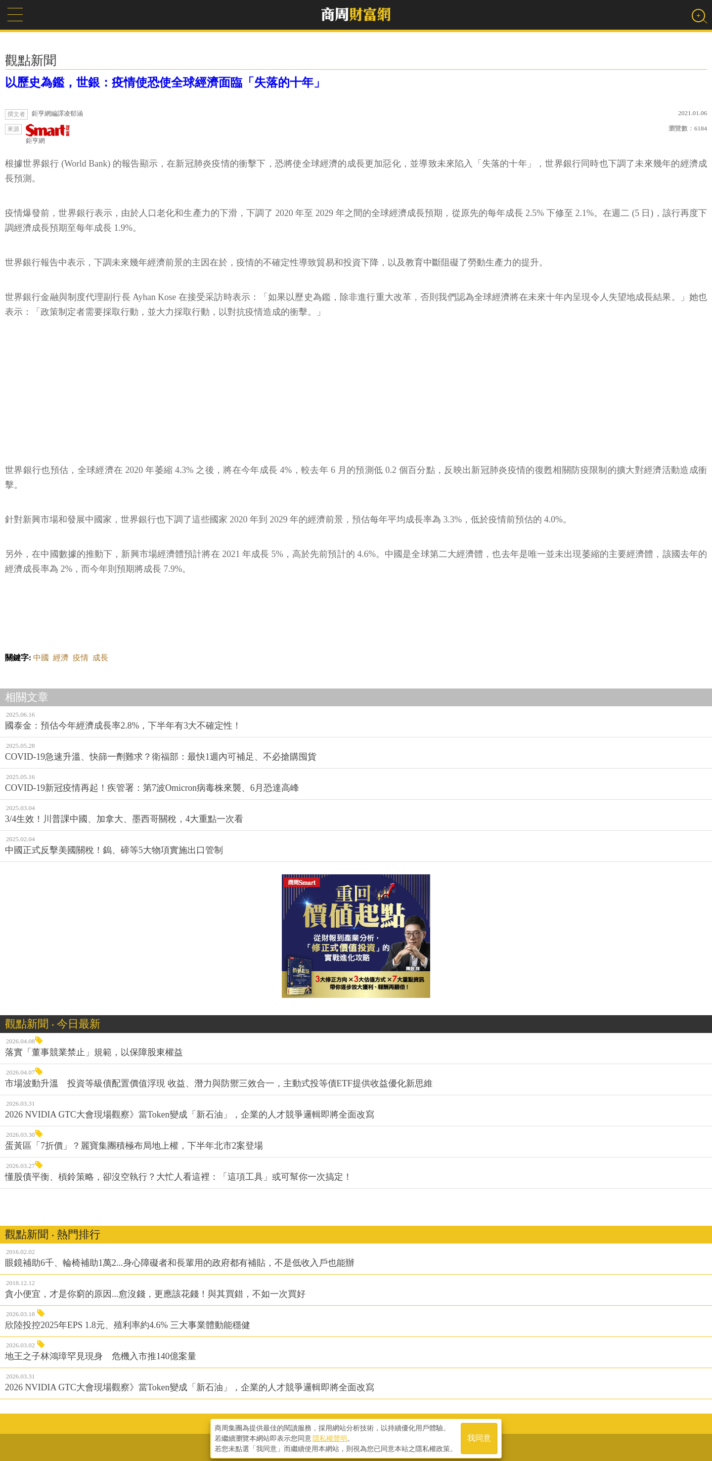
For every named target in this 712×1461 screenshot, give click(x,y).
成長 (100, 657)
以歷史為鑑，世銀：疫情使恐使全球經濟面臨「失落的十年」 (165, 82)
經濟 (61, 657)
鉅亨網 (48, 134)
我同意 (479, 1437)
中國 (41, 657)
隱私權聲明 (329, 1437)
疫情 (81, 657)
